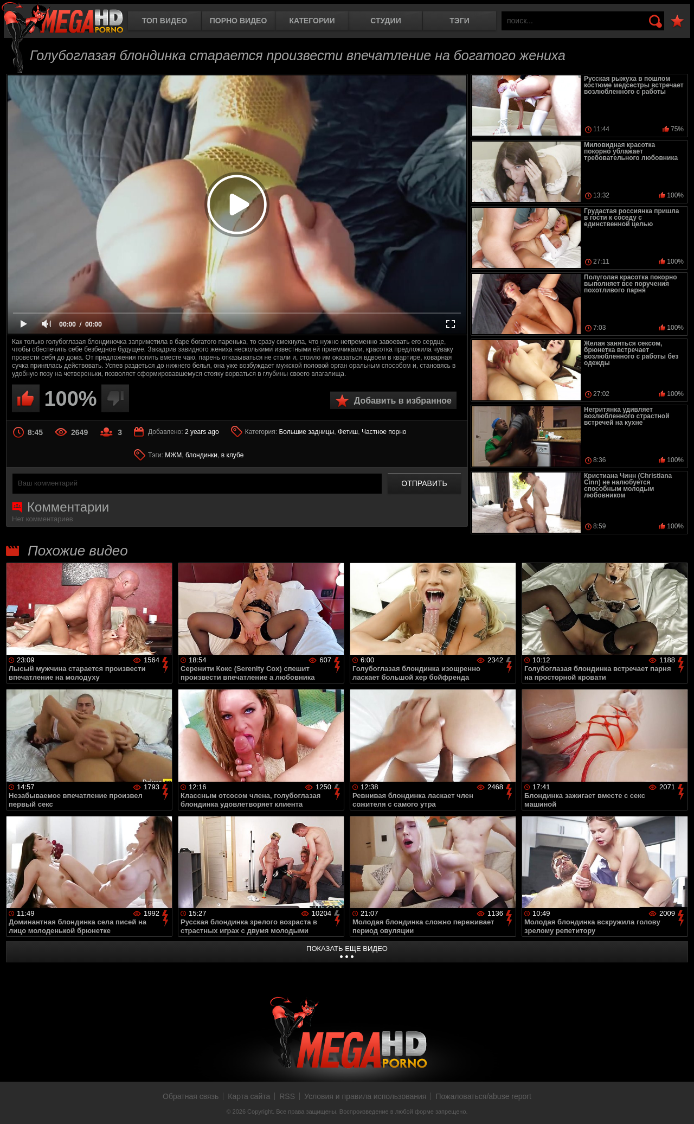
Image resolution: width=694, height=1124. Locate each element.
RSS (287, 1096)
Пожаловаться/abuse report (483, 1096)
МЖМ (173, 455)
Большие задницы (306, 432)
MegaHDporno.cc (62, 19)
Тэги (459, 20)
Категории (312, 20)
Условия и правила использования (365, 1096)
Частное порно (384, 432)
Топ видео (164, 20)
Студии (385, 20)
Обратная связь (191, 1096)
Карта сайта (249, 1096)
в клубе (232, 455)
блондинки (201, 455)
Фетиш (348, 432)
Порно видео (238, 20)
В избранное (677, 21)
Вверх (677, 1104)
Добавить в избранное (403, 400)
